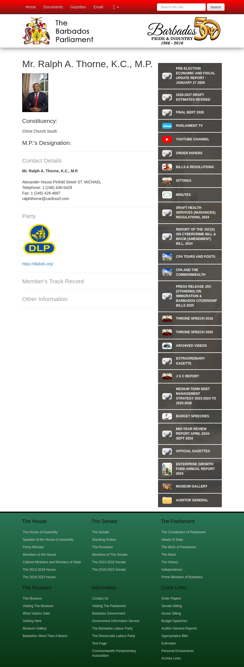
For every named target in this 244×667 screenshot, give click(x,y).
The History (169, 562)
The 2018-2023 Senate (109, 570)
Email (98, 7)
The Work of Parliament (178, 547)
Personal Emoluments (177, 651)
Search (215, 7)
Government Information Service (115, 621)
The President (102, 547)
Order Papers (171, 598)
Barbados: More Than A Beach (45, 636)
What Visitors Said (36, 613)
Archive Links (171, 658)
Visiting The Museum (38, 606)
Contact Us (100, 598)
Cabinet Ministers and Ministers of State (52, 562)
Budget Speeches (174, 621)
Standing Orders (104, 540)
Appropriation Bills (174, 636)
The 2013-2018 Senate (109, 562)
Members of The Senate (109, 555)
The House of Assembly (40, 532)
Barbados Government (108, 613)
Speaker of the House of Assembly (48, 540)
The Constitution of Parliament (183, 532)
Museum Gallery (35, 628)
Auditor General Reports (179, 628)
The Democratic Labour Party (113, 636)
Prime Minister (33, 547)
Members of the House (39, 555)
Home (31, 7)
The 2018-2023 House (39, 577)
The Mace (168, 555)
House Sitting (171, 613)
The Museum (32, 598)
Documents (53, 7)
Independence (171, 570)
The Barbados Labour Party (112, 628)
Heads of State (172, 540)
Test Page (99, 643)
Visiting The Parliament (109, 606)
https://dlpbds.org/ (38, 264)
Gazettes (78, 7)
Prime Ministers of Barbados (182, 577)
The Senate (100, 532)
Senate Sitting (171, 606)
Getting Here (32, 621)
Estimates (168, 643)
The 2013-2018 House (39, 570)
